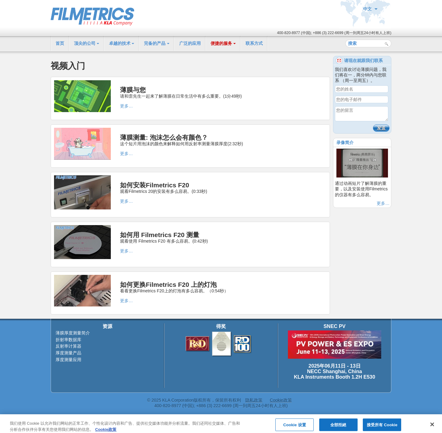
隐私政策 (253, 400)
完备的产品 (154, 43)
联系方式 (254, 43)
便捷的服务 (221, 43)
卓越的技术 (119, 43)
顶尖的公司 (84, 43)
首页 (60, 43)
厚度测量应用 (68, 359)
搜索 (387, 44)
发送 (381, 128)
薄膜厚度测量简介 (73, 332)
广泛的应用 (190, 43)
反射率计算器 (68, 346)
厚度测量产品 (68, 352)
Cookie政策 (281, 400)
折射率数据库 (68, 339)
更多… (126, 105)
